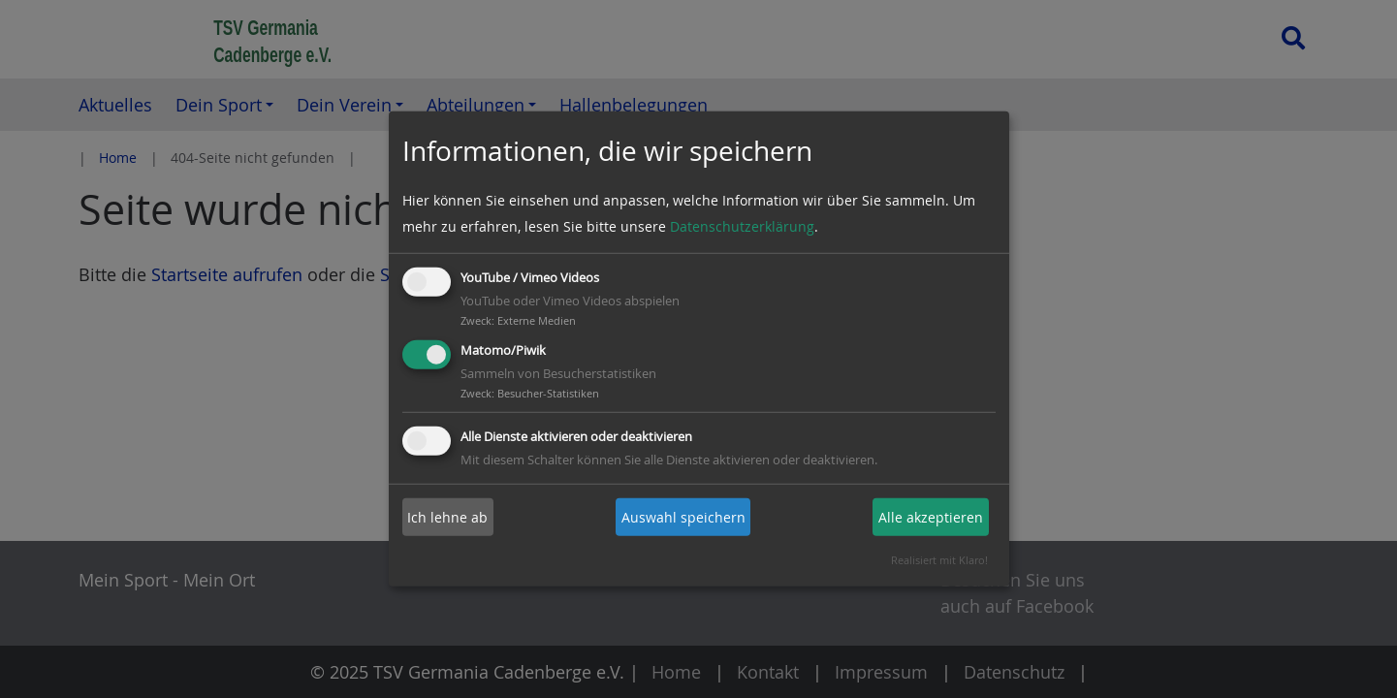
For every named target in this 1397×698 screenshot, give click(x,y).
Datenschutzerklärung (742, 226)
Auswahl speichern (683, 517)
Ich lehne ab (447, 517)
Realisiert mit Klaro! (939, 560)
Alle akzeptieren (930, 517)
